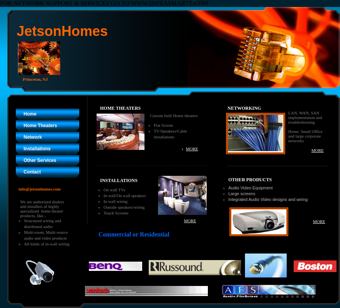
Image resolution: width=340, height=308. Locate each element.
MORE (192, 148)
